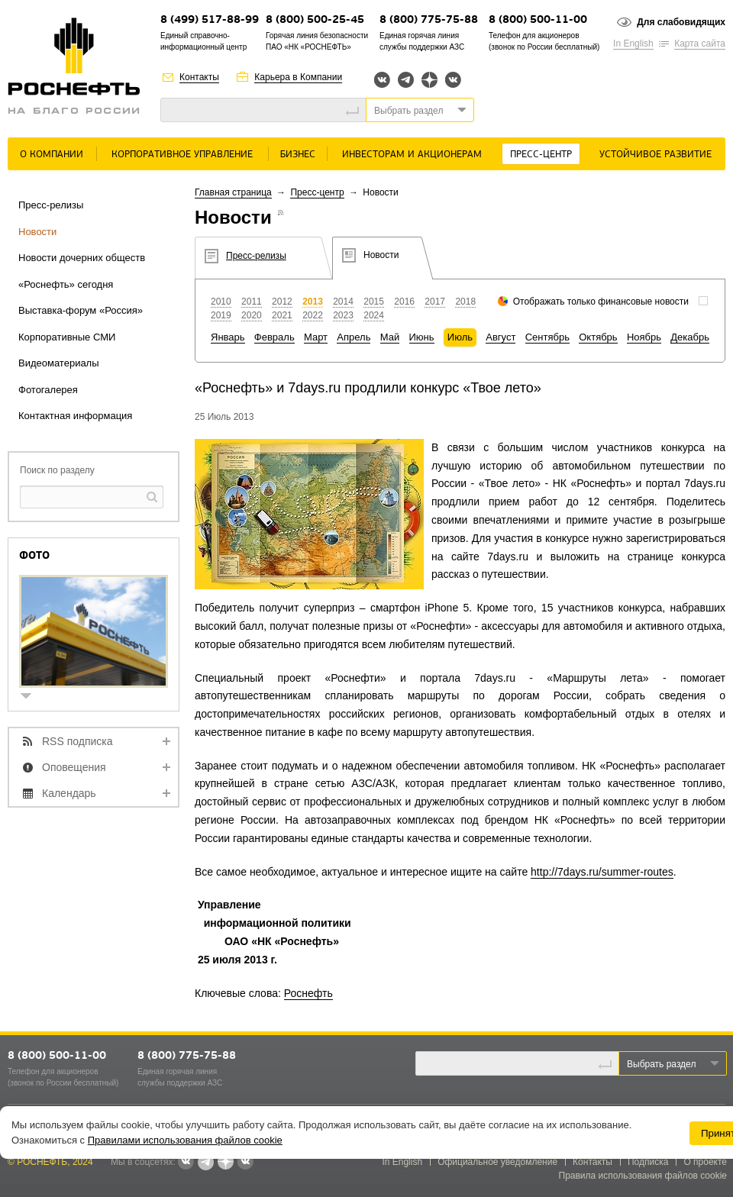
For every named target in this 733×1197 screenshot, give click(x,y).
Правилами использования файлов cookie (185, 1140)
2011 (251, 301)
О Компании (51, 155)
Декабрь (689, 337)
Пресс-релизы (50, 205)
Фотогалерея (48, 389)
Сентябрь (547, 337)
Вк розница (453, 80)
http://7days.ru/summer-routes (602, 872)
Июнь (421, 337)
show (32, 697)
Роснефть (308, 993)
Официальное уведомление (497, 1162)
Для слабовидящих (681, 22)
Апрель (353, 337)
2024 (373, 315)
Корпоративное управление (182, 155)
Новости (37, 231)
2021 (282, 315)
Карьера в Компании (298, 77)
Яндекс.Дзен (429, 80)
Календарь (69, 793)
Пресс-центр (541, 155)
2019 (221, 315)
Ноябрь (644, 337)
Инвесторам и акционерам (412, 155)
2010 (221, 301)
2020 (251, 315)
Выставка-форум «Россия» (80, 310)
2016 (404, 301)
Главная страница (233, 192)
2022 (312, 315)
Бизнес (297, 155)
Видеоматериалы (58, 363)
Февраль (274, 337)
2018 (465, 301)
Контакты (199, 77)
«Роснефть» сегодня (65, 284)
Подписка (648, 1162)
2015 (373, 301)
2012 (282, 301)
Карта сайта (699, 43)
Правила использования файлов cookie (643, 1175)
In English (633, 43)
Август (500, 337)
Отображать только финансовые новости (601, 301)
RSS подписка (77, 741)
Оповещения (74, 767)
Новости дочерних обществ (81, 257)
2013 (312, 301)
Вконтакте (382, 80)
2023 (343, 315)
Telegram (406, 80)
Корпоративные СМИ (66, 337)
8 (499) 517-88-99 (209, 20)
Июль (460, 337)
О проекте (705, 1162)
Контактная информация (75, 415)
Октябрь (598, 337)
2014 (343, 301)
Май (389, 337)
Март (316, 337)
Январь (228, 337)
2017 (435, 301)
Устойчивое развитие (655, 155)
